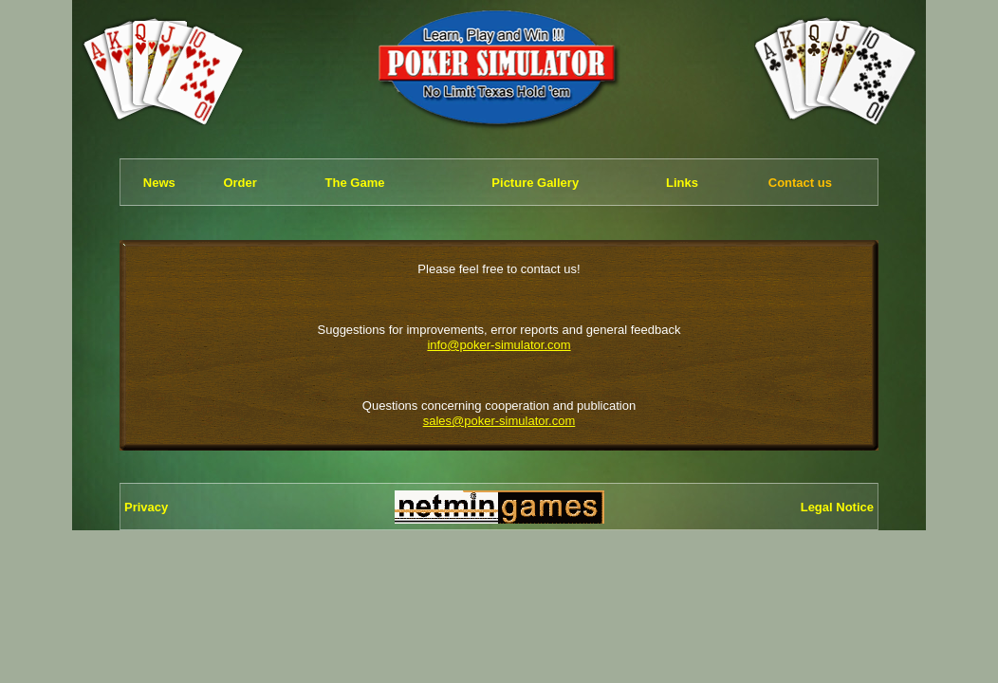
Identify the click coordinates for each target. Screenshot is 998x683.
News (159, 182)
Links (682, 182)
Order (239, 182)
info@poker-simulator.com (498, 345)
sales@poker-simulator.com (499, 421)
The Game (355, 182)
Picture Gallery (535, 182)
